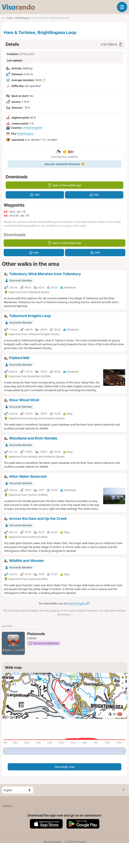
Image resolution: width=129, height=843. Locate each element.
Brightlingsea (25, 133)
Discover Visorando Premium (65, 164)
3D (115, 714)
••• (3, 17)
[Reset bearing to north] (122, 688)
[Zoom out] (122, 683)
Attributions (9, 716)
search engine (79, 603)
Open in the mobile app (64, 185)
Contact (7, 806)
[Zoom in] (122, 677)
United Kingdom (32, 127)
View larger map (64, 767)
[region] (64, 696)
